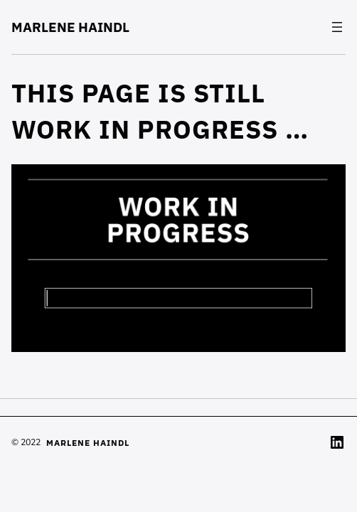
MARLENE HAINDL (70, 27)
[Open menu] (337, 27)
